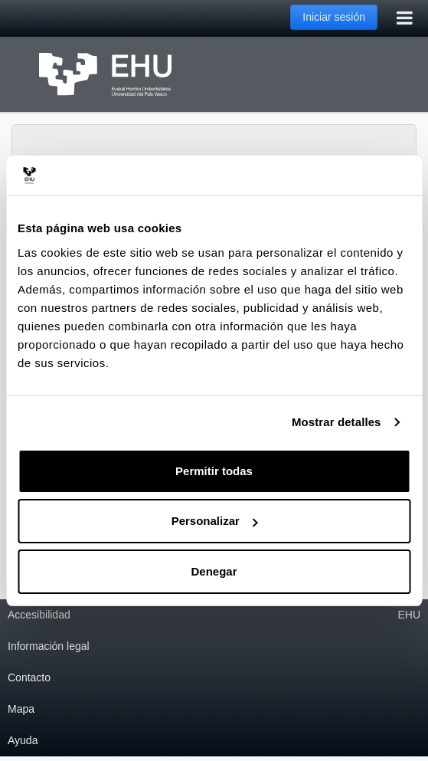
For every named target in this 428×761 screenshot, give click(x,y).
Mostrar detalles (336, 421)
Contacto (29, 677)
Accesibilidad (39, 614)
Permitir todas (214, 470)
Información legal (49, 646)
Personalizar (215, 520)
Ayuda (23, 740)
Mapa (21, 709)
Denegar (214, 571)
